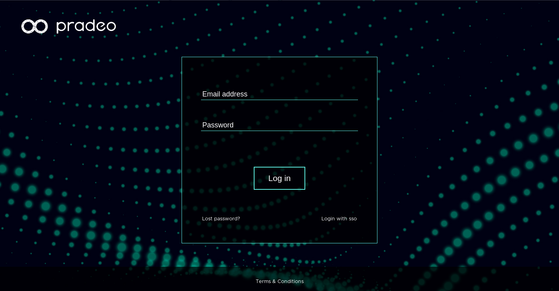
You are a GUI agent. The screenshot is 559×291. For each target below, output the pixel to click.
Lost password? (221, 219)
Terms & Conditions (280, 281)
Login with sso (339, 219)
